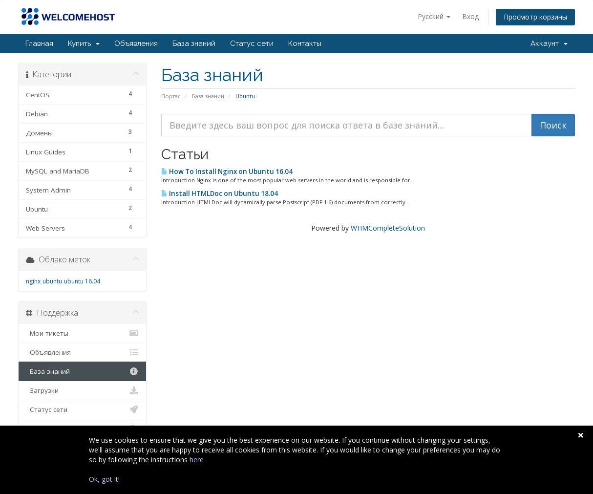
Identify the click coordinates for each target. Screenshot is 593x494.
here (197, 459)
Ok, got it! (104, 479)
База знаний (193, 43)
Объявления (136, 43)
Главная (39, 43)
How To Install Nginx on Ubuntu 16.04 (227, 171)
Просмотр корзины (535, 16)
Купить (84, 43)
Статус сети (252, 43)
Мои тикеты (82, 333)
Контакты (304, 43)
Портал (171, 96)
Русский (434, 16)
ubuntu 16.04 (82, 281)
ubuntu (52, 281)
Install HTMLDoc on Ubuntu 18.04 (219, 193)
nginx (33, 281)
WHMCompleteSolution (388, 228)
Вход (470, 16)
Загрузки (82, 390)
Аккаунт (549, 43)
